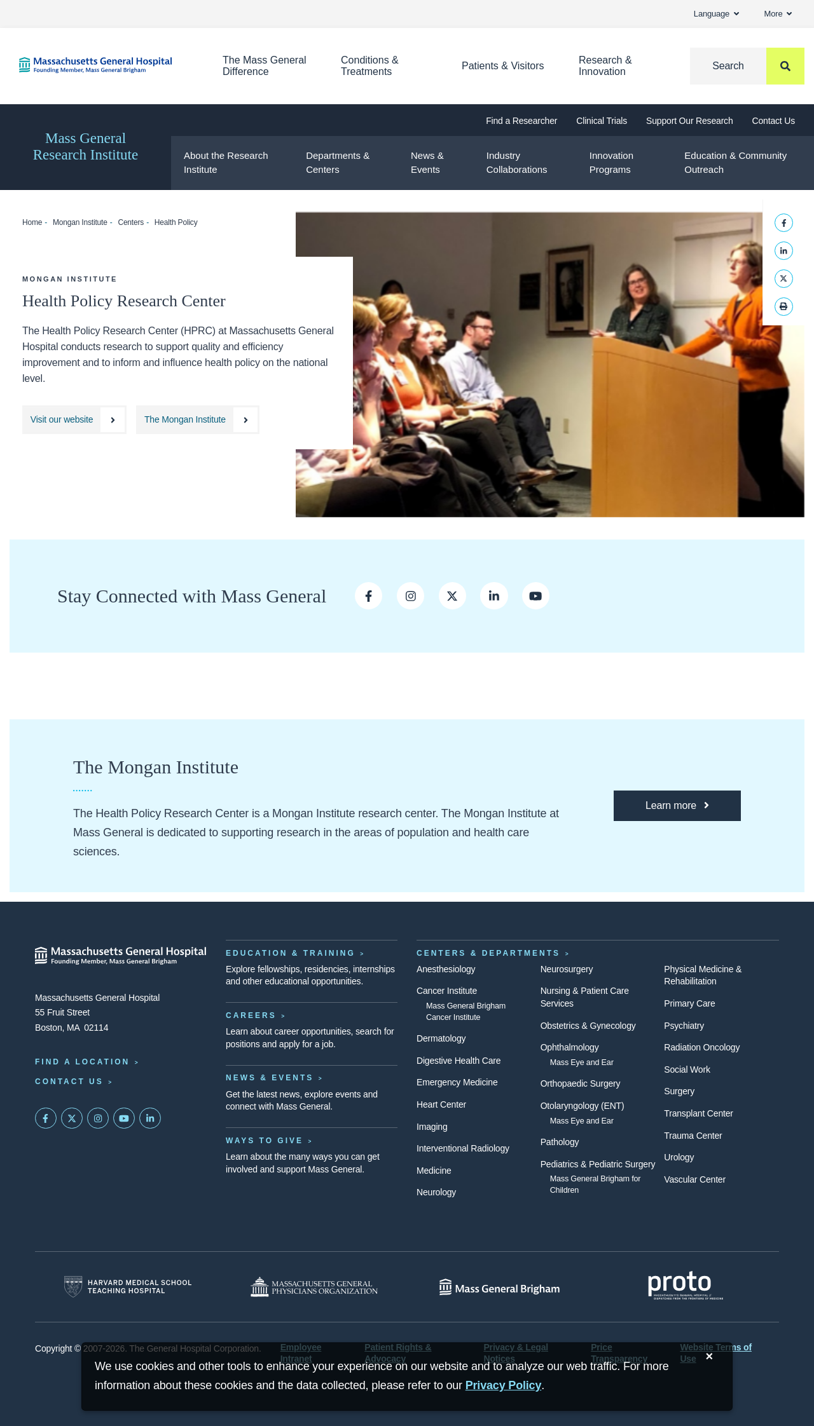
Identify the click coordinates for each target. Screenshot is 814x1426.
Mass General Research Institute (85, 146)
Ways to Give (264, 1140)
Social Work (687, 1069)
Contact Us (773, 121)
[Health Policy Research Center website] (74, 419)
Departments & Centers (337, 162)
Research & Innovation (605, 66)
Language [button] (716, 13)
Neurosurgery (567, 969)
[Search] (747, 66)
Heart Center (441, 1104)
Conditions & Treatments (370, 66)
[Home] (101, 65)
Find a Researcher (521, 121)
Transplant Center (698, 1113)
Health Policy (176, 222)
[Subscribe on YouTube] (124, 1118)
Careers (251, 1015)
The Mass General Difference (265, 66)
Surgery (679, 1091)
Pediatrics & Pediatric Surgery (598, 1164)
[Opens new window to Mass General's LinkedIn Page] (493, 595)
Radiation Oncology (702, 1047)
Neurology (436, 1192)
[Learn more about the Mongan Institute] (677, 806)
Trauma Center (693, 1136)
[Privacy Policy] (504, 1385)
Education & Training (290, 953)
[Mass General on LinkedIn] (150, 1118)
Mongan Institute (80, 222)
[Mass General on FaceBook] (46, 1118)
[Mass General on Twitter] (72, 1118)
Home (32, 222)
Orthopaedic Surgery (581, 1083)
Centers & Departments (488, 953)
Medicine (434, 1170)
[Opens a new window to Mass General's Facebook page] (368, 595)
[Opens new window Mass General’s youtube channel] (535, 595)
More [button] (778, 13)
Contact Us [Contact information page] (69, 1081)
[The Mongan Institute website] (197, 419)
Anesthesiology (446, 969)
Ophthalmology (570, 1047)
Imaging (432, 1127)
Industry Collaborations (517, 162)
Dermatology (441, 1038)
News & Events (427, 162)
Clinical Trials (601, 121)
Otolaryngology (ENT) (582, 1106)
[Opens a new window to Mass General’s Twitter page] (452, 595)
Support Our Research (689, 121)
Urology (679, 1157)
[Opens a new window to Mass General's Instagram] (410, 595)
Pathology (560, 1142)
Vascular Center (695, 1179)
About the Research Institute (226, 162)
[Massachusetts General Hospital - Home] (121, 956)
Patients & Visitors (503, 65)
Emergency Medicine (457, 1082)
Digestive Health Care (458, 1061)
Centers (131, 222)
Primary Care (689, 1003)
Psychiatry (684, 1026)
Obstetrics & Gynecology (588, 1026)
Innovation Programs (611, 162)
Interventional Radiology (463, 1148)
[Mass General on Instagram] (98, 1118)
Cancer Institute (447, 991)
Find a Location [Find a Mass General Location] (82, 1061)
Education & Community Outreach (735, 162)
